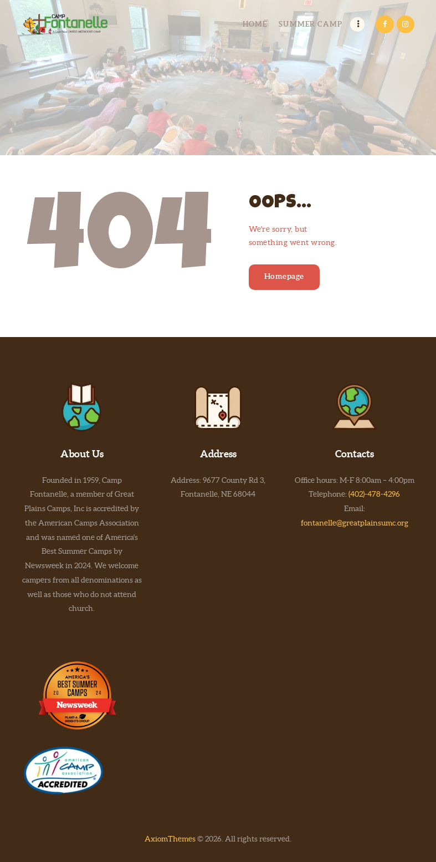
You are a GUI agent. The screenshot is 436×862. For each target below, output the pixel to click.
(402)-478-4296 (374, 493)
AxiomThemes (170, 838)
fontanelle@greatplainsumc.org (354, 522)
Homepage (284, 276)
